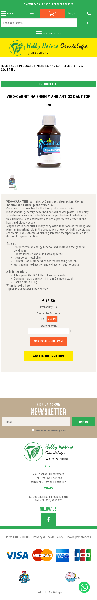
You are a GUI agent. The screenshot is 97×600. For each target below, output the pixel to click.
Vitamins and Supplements (56, 66)
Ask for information (48, 356)
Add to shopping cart (48, 341)
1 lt (42, 319)
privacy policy (58, 430)
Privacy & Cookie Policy (48, 537)
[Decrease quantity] (26, 331)
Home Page (8, 66)
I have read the (50, 430)
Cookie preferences (78, 537)
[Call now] (89, 13)
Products (26, 66)
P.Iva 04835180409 (18, 537)
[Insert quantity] (48, 331)
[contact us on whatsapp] (84, 587)
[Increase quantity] (70, 331)
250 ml (52, 319)
